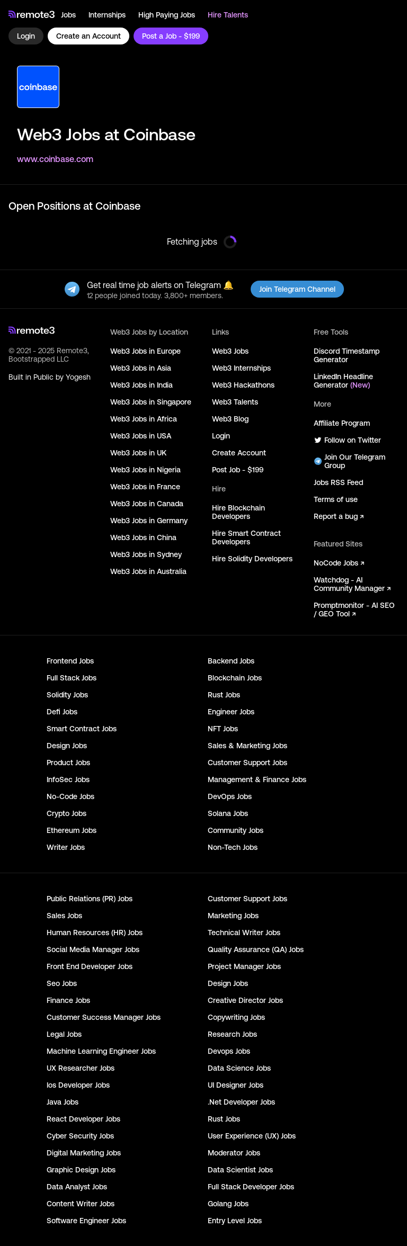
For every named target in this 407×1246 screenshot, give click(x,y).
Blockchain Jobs (235, 678)
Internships (107, 15)
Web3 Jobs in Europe (145, 351)
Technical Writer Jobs (244, 932)
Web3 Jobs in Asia (140, 368)
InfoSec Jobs (68, 779)
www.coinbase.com (55, 159)
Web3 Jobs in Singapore (150, 402)
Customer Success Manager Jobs (104, 1017)
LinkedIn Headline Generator (343, 380)
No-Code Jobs (70, 796)
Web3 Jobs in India (141, 385)
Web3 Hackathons (243, 385)
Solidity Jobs (67, 695)
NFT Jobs (223, 728)
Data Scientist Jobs (240, 1170)
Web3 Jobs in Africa (143, 419)
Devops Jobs (229, 1051)
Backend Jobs (231, 661)
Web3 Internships (241, 368)
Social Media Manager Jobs (93, 949)
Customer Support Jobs (247, 762)
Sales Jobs (64, 915)
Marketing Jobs (233, 915)
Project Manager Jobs (244, 966)
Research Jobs (232, 1034)
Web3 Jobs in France (145, 486)
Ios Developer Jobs (78, 1085)
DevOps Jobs (230, 796)
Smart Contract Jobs (82, 728)
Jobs (68, 15)
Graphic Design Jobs (81, 1170)
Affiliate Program (342, 423)
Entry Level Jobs (235, 1220)
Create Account (239, 453)
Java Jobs (62, 1102)
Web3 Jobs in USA (140, 436)
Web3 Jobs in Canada (146, 503)
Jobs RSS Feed (338, 482)
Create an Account (88, 36)
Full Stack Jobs (71, 678)
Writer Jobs (66, 847)
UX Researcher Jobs (80, 1068)
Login (26, 36)
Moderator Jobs (234, 1153)
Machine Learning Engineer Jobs (101, 1051)
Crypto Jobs (66, 813)
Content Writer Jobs (80, 1203)
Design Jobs (67, 745)
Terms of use (336, 499)
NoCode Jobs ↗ (339, 563)
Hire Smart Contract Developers (246, 537)
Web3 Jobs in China (143, 537)
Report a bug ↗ (339, 516)
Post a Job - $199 (171, 36)
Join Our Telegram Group (349, 461)
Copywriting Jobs (236, 1017)
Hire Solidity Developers (252, 558)
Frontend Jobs (70, 661)
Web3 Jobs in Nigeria (145, 469)
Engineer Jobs (231, 711)
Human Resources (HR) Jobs (95, 932)
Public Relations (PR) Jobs (89, 898)
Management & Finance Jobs (257, 779)
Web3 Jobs (230, 351)
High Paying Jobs (166, 15)
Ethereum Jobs (71, 830)
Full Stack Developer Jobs (251, 1186)
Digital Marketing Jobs (84, 1153)
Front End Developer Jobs (89, 966)
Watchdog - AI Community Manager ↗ (352, 584)
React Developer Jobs (83, 1119)
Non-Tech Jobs (233, 847)
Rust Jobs (224, 695)
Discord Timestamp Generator (346, 355)
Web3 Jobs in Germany (149, 520)
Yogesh (78, 377)
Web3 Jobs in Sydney (146, 554)
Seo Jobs (62, 983)
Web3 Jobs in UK (138, 453)
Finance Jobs (68, 1000)
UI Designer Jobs (235, 1085)
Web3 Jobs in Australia (148, 571)
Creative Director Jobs (245, 1000)
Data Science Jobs (239, 1068)
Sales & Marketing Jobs (247, 745)
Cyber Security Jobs (80, 1136)
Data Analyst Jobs (77, 1186)
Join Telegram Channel (297, 289)
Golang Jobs (228, 1203)
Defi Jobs (62, 711)
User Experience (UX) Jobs (252, 1136)
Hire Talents (228, 15)
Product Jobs (68, 762)
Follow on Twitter (347, 440)
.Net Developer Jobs (241, 1102)
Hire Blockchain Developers (238, 512)
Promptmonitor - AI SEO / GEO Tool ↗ (354, 609)
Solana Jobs (228, 813)
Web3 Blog (230, 419)
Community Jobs (235, 830)
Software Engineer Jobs (86, 1220)
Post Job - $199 (237, 469)
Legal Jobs (64, 1034)
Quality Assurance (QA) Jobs (256, 949)
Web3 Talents (235, 402)
